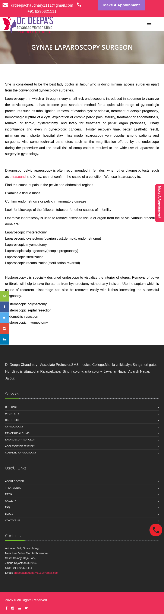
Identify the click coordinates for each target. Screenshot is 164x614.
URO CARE (11, 407)
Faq (7, 507)
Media (9, 494)
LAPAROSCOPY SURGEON (20, 439)
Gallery (10, 501)
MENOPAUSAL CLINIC (17, 433)
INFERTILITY (12, 413)
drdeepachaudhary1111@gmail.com (38, 5)
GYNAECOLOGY (14, 426)
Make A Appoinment (121, 5)
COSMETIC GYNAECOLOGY (21, 452)
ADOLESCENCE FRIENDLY (20, 446)
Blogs (9, 514)
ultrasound (18, 176)
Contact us (12, 520)
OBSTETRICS (12, 420)
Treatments (13, 488)
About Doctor (14, 481)
